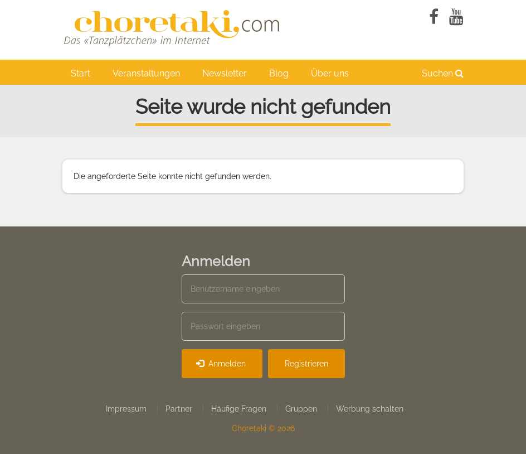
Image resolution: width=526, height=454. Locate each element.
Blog (279, 73)
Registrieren (306, 363)
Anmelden (221, 363)
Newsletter (224, 73)
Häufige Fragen (238, 408)
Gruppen (301, 408)
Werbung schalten (369, 408)
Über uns (330, 73)
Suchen (443, 73)
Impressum (126, 408)
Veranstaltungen (146, 73)
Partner (178, 408)
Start (80, 73)
